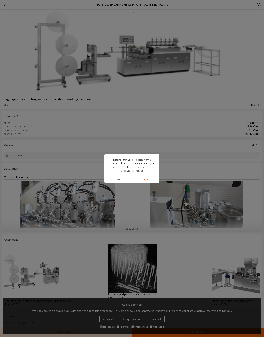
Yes (146, 179)
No (118, 179)
